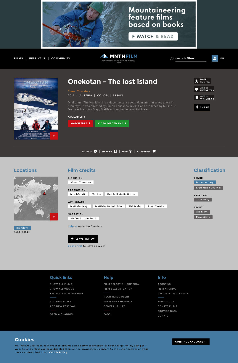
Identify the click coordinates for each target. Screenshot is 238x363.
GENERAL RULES (115, 308)
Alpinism (201, 213)
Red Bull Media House (121, 196)
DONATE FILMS (167, 308)
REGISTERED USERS (117, 299)
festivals (37, 58)
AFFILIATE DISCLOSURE (173, 295)
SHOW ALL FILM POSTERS (66, 295)
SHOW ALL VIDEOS (62, 291)
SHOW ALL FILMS (61, 286)
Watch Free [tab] (81, 123)
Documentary (205, 184)
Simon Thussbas (80, 91)
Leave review (83, 240)
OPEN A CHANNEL (61, 316)
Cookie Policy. (58, 352)
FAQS (107, 316)
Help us (73, 228)
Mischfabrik (78, 196)
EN (222, 58)
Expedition (203, 219)
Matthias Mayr (79, 208)
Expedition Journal (208, 189)
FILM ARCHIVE (167, 291)
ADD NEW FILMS (60, 303)
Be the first (75, 248)
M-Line (96, 196)
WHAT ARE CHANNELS (118, 303)
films (18, 58)
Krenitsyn (22, 230)
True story (202, 201)
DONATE (163, 317)
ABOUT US (164, 286)
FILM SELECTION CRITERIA (121, 286)
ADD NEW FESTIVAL (62, 308)
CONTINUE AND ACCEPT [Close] (191, 341)
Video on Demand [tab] (112, 123)
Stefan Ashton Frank (83, 220)
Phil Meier (135, 208)
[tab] (54, 136)
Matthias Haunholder (108, 208)
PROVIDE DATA (167, 313)
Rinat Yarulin (156, 208)
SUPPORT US (166, 303)
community (60, 58)
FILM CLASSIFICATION (118, 291)
